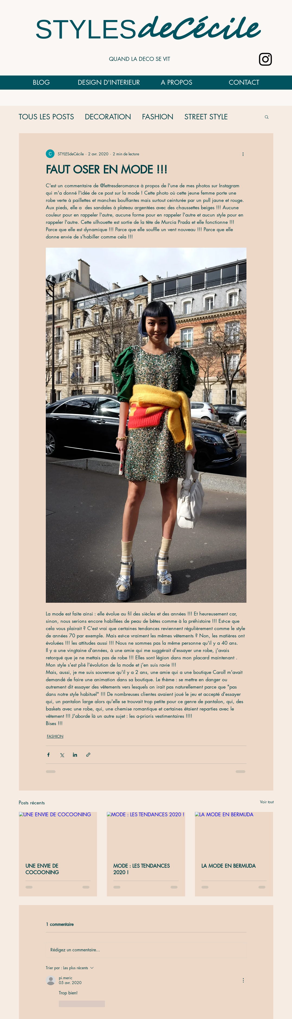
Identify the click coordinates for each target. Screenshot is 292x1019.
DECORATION (108, 116)
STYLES (86, 29)
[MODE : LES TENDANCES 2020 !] (146, 834)
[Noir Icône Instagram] (265, 59)
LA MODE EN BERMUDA (228, 866)
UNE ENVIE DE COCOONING (42, 869)
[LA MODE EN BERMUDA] (234, 834)
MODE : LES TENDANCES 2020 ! (141, 869)
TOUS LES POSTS (46, 116)
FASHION (158, 116)
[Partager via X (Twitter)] (61, 754)
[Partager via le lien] (88, 754)
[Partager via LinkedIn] (75, 754)
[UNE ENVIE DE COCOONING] (58, 834)
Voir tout (267, 801)
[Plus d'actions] (243, 153)
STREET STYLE (206, 116)
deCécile (197, 30)
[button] (266, 116)
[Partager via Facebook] (48, 754)
